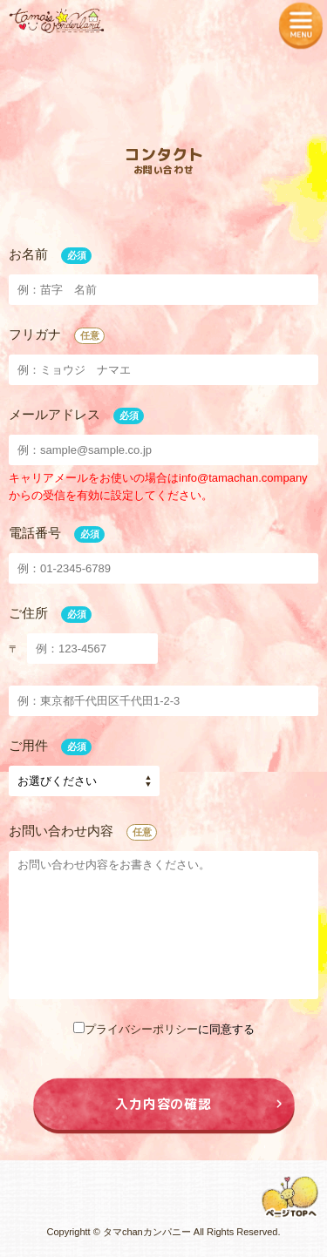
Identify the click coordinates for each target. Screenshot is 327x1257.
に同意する (164, 1029)
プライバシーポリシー (141, 1029)
